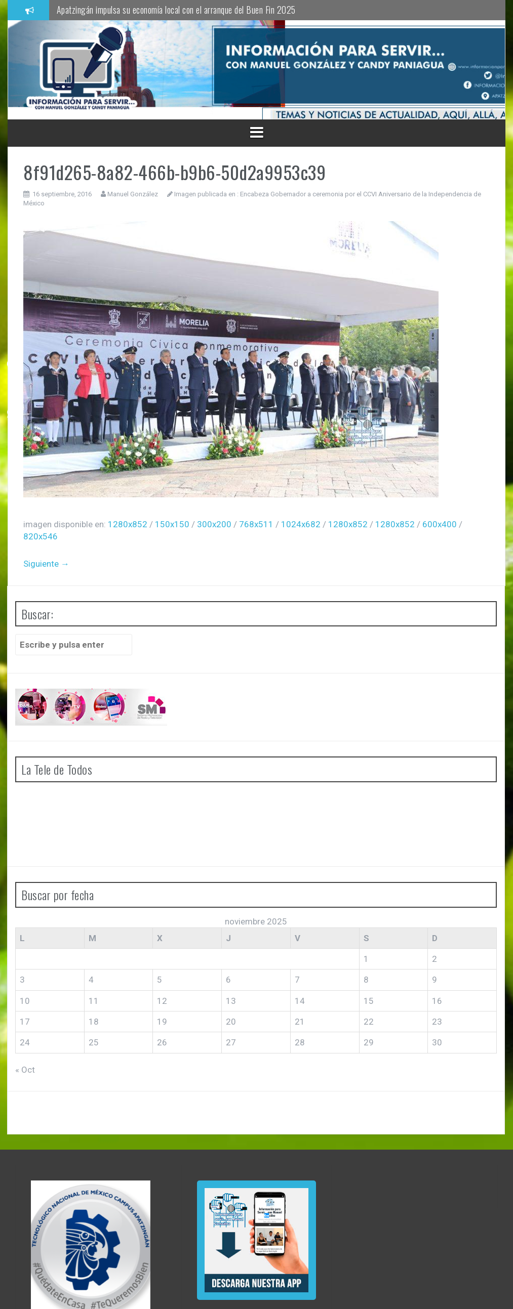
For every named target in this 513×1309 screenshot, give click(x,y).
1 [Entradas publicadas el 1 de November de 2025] (366, 959)
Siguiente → (46, 564)
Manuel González (132, 194)
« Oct (25, 1070)
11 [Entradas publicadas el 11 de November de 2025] (94, 1001)
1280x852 (127, 524)
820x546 (40, 536)
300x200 (214, 524)
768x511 (256, 524)
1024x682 (301, 524)
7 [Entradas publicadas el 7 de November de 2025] (297, 980)
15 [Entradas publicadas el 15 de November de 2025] (369, 1001)
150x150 (172, 524)
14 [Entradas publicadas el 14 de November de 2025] (300, 1001)
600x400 (439, 524)
